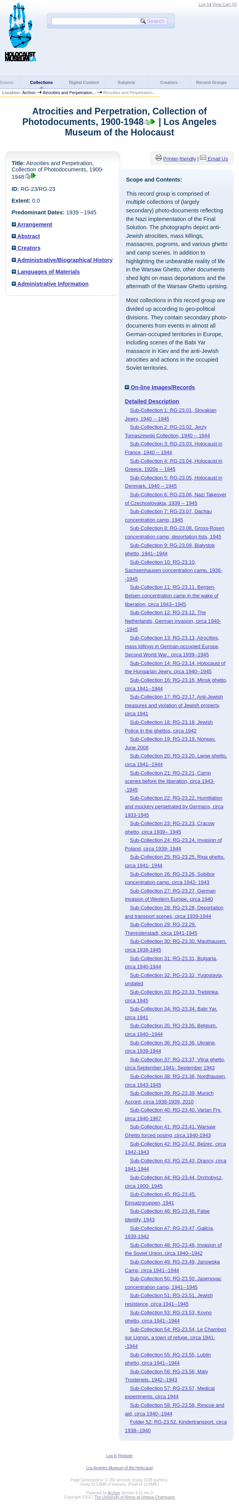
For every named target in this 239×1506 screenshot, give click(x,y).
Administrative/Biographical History (62, 260)
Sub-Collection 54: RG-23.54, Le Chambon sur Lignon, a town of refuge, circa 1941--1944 (175, 1337)
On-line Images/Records (160, 387)
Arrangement (32, 224)
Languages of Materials (46, 272)
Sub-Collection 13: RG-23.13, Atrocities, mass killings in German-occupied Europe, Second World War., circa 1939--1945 (172, 646)
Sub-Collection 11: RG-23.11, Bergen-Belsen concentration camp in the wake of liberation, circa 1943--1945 (171, 595)
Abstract (26, 236)
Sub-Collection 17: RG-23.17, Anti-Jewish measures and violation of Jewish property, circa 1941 (174, 705)
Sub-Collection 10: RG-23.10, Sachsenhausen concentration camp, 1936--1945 (173, 570)
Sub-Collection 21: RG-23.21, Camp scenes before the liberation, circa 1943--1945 (169, 781)
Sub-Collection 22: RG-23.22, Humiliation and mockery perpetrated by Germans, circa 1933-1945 (174, 806)
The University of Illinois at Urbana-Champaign (134, 1497)
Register (125, 1456)
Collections (41, 82)
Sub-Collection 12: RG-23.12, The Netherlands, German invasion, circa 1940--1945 (173, 621)
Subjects (126, 82)
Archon (28, 92)
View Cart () (224, 4)
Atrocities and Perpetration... (69, 92)
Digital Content (84, 82)
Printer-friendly (179, 159)
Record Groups (211, 82)
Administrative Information (50, 284)
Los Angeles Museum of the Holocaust (119, 1468)
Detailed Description (152, 401)
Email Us (218, 159)
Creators (168, 82)
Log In (204, 4)
